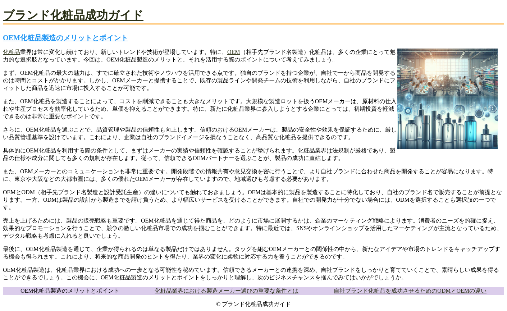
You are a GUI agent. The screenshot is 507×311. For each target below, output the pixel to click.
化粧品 (11, 52)
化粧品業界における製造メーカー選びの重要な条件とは (226, 291)
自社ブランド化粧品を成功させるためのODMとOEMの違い (410, 291)
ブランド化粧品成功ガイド (73, 15)
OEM (233, 52)
